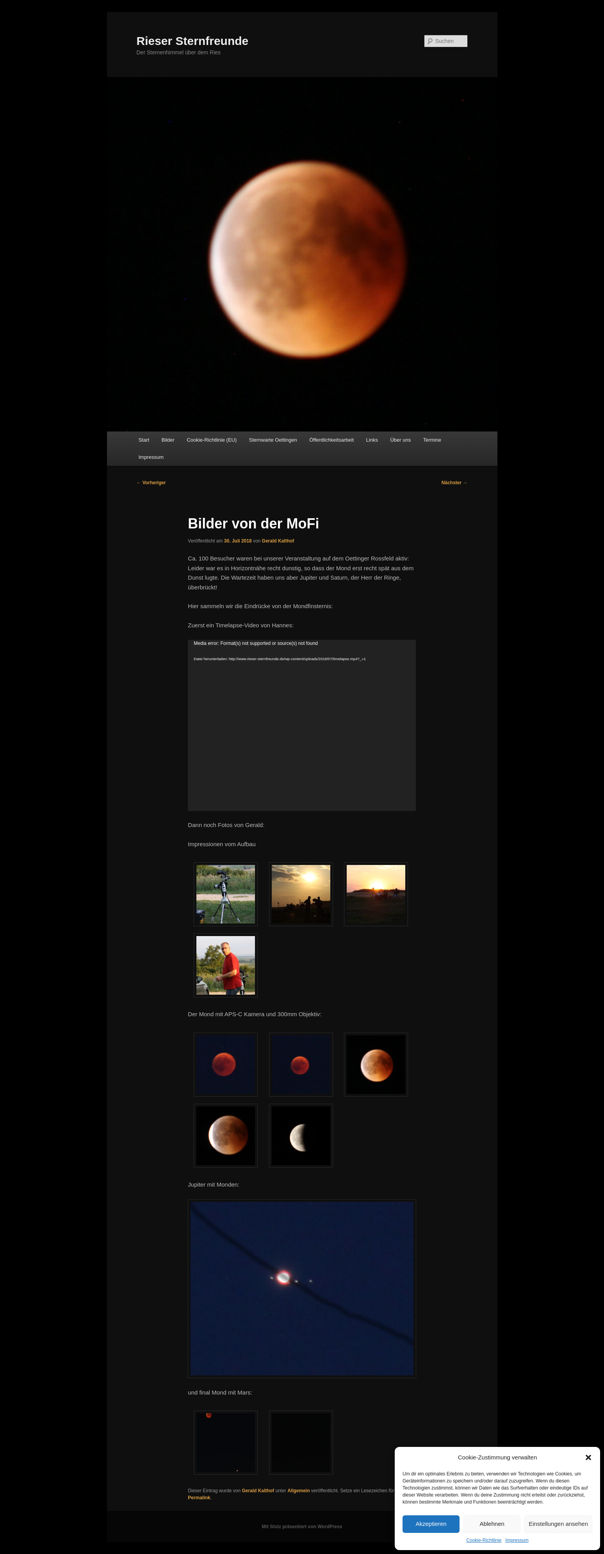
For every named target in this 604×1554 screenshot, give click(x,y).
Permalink (199, 1497)
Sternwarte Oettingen (273, 440)
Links (372, 440)
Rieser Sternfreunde (193, 40)
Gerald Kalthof (278, 541)
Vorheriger (151, 482)
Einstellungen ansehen (558, 1523)
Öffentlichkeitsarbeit (331, 440)
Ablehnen (491, 1523)
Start (144, 440)
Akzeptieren (430, 1523)
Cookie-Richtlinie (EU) (212, 440)
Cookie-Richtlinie (483, 1540)
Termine (432, 440)
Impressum (516, 1540)
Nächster (455, 482)
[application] (302, 725)
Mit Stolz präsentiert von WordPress (302, 1526)
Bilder (168, 440)
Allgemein (298, 1490)
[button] (588, 1457)
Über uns (400, 440)
